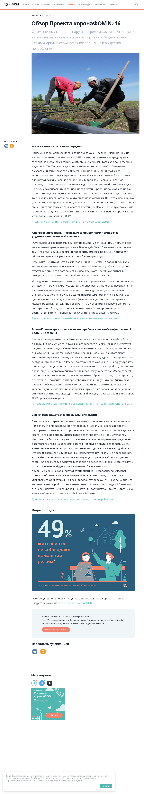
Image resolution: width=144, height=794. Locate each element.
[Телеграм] (34, 683)
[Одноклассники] (12, 146)
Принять (106, 786)
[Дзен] (50, 683)
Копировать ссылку (55, 629)
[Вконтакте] (6, 146)
